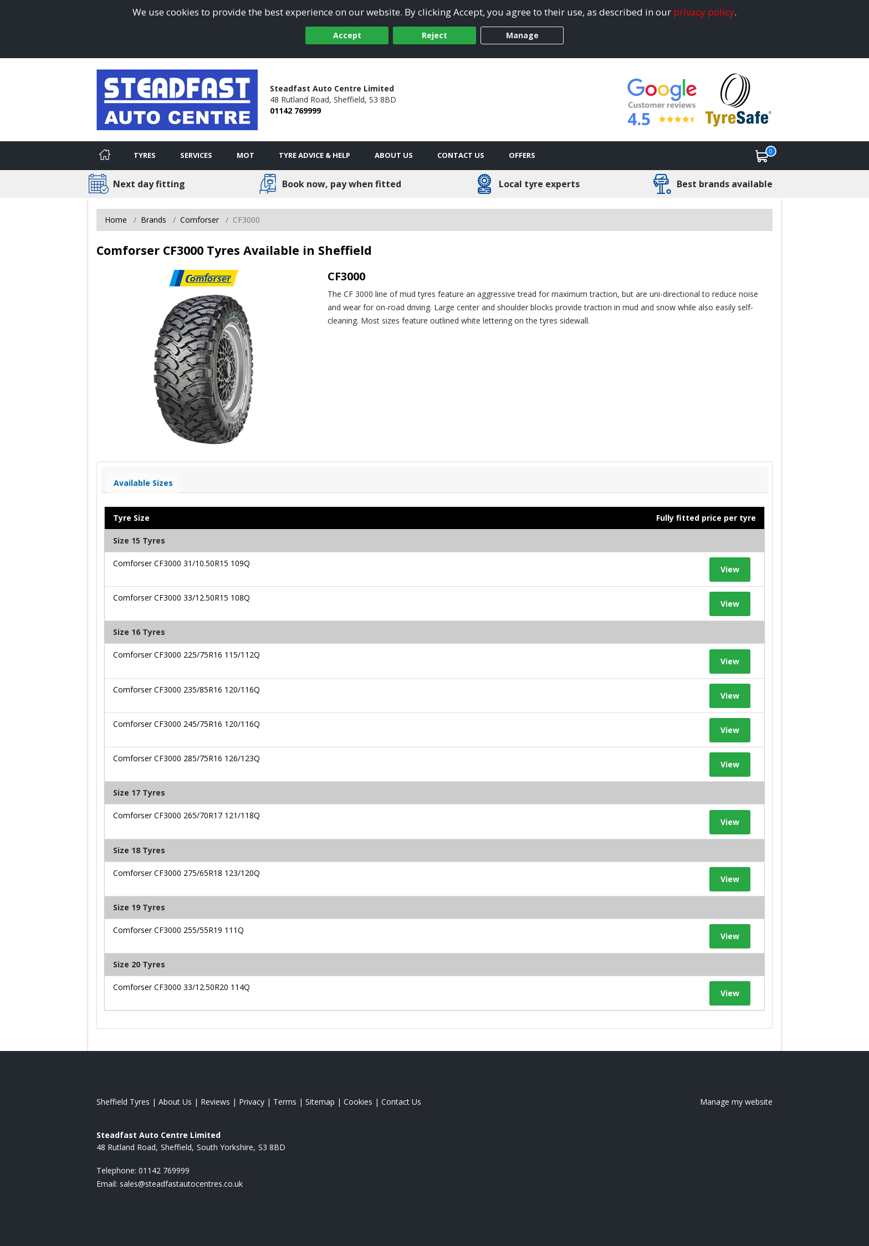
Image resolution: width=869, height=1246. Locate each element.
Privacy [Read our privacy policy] (251, 1101)
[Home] (104, 155)
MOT (245, 155)
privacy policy (703, 12)
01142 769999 (295, 110)
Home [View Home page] (116, 219)
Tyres (145, 155)
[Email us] (181, 1183)
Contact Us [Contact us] (460, 155)
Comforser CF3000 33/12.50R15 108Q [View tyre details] (181, 597)
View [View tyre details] (729, 569)
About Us (394, 155)
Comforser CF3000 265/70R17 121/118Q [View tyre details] (186, 815)
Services (196, 155)
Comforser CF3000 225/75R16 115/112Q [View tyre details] (186, 654)
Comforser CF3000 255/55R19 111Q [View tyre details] (178, 930)
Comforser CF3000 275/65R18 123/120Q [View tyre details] (186, 873)
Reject (434, 35)
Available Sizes (143, 483)
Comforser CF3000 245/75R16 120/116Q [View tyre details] (186, 724)
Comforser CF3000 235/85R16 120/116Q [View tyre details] (186, 689)
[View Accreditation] (738, 99)
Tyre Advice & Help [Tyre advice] (314, 155)
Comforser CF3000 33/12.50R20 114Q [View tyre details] (181, 987)
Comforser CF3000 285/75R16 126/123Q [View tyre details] (186, 758)
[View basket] (762, 155)
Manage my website (736, 1101)
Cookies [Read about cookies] (358, 1101)
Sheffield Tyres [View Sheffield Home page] (123, 1101)
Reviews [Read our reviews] (215, 1101)
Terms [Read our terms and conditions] (285, 1101)
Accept (347, 35)
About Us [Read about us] (175, 1101)
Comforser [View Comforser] (199, 219)
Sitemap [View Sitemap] (320, 1101)
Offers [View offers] (522, 155)
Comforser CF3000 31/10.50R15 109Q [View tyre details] (181, 563)
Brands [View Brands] (153, 219)
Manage (522, 35)
